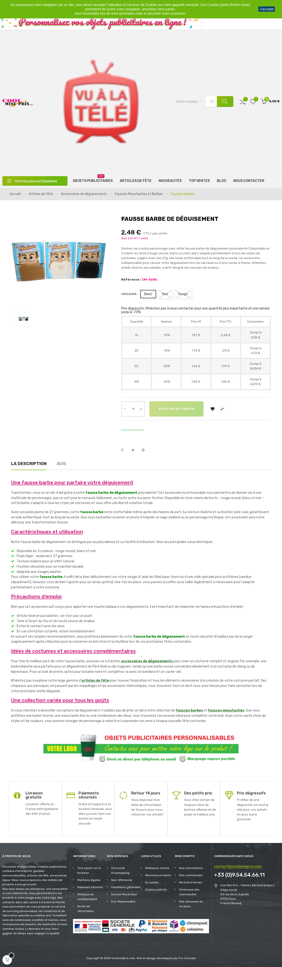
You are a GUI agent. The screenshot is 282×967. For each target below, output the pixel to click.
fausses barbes (189, 710)
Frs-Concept (187, 958)
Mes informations (191, 868)
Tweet (135, 450)
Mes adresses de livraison (191, 904)
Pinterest (145, 450)
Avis (61, 463)
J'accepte (267, 9)
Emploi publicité (156, 889)
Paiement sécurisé (90, 887)
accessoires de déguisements (147, 661)
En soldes (152, 882)
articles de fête (95, 681)
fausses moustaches (226, 710)
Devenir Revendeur (124, 894)
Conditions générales (126, 887)
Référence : (131, 279)
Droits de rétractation (85, 909)
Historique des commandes (189, 892)
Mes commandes (191, 875)
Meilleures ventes (157, 868)
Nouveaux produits (158, 875)
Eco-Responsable (123, 901)
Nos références (121, 880)
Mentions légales (88, 880)
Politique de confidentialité (87, 897)
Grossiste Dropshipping (120, 870)
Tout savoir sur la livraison (89, 870)
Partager (124, 450)
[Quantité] (133, 409)
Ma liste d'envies (190, 882)
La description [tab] (29, 463)
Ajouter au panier (176, 409)
